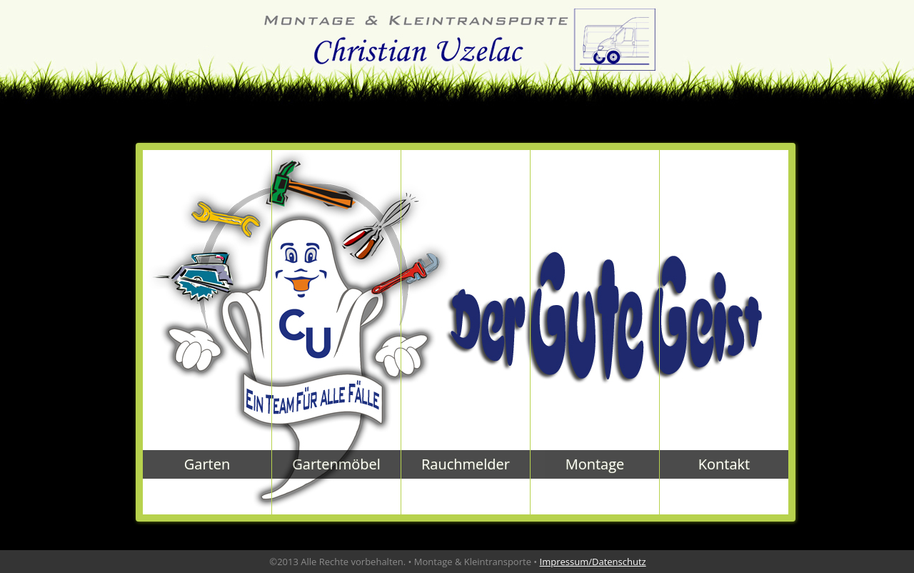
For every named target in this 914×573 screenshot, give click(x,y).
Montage (595, 464)
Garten (207, 464)
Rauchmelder (465, 464)
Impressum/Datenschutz (593, 561)
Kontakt (724, 464)
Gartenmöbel (336, 464)
